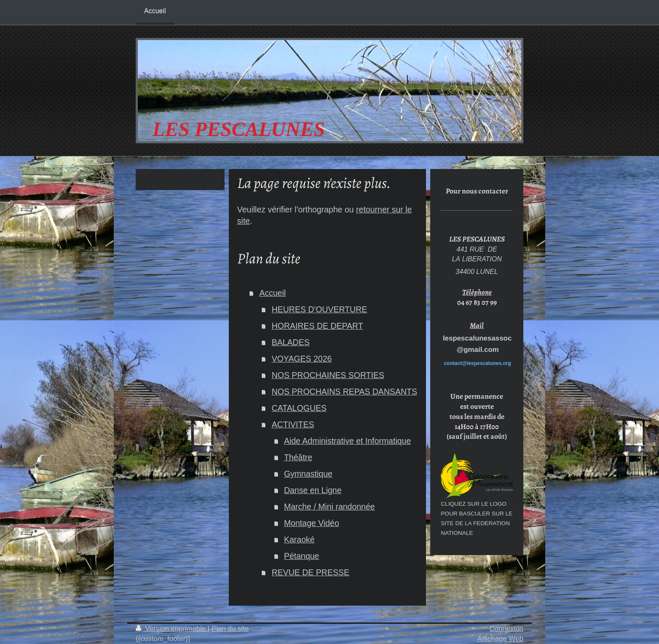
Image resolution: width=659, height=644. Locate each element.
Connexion (506, 629)
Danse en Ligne (313, 490)
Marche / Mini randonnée (329, 506)
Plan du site (230, 629)
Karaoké (299, 539)
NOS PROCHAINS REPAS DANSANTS (344, 391)
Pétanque (301, 556)
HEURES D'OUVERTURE (319, 309)
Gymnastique (308, 473)
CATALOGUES (299, 408)
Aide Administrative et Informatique (347, 440)
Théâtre (298, 457)
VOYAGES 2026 (302, 358)
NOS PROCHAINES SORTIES (328, 375)
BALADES (291, 342)
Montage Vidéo (311, 523)
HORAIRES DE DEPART (317, 325)
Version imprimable (172, 629)
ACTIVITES (293, 424)
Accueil (272, 293)
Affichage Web (500, 639)
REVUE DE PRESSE (310, 572)
